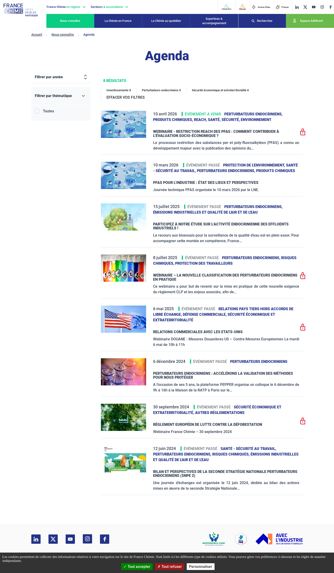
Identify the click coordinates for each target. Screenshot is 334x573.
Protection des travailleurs (204, 263)
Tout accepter (137, 566)
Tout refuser (169, 566)
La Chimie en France (118, 21)
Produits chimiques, (173, 119)
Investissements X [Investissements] (118, 90)
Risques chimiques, (231, 454)
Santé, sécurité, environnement (239, 119)
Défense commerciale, (205, 314)
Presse (282, 7)
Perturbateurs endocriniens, (253, 114)
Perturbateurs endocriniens (258, 361)
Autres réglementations (219, 412)
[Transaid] (226, 7)
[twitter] (305, 7)
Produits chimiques (275, 171)
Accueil (36, 34)
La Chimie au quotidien (166, 21)
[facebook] (330, 7)
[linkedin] (296, 7)
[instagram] (322, 7)
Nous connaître (70, 21)
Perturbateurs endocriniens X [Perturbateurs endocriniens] (161, 90)
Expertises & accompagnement (214, 21)
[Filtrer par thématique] (60, 96)
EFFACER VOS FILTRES (125, 97)
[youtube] (313, 7)
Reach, (201, 119)
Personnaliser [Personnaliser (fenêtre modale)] (200, 566)
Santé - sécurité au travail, (248, 448)
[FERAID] (242, 7)
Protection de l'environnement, (254, 165)
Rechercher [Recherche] (265, 21)
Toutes (48, 111)
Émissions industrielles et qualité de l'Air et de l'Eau (205, 212)
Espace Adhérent (311, 21)
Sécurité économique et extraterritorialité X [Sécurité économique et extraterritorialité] (220, 90)
